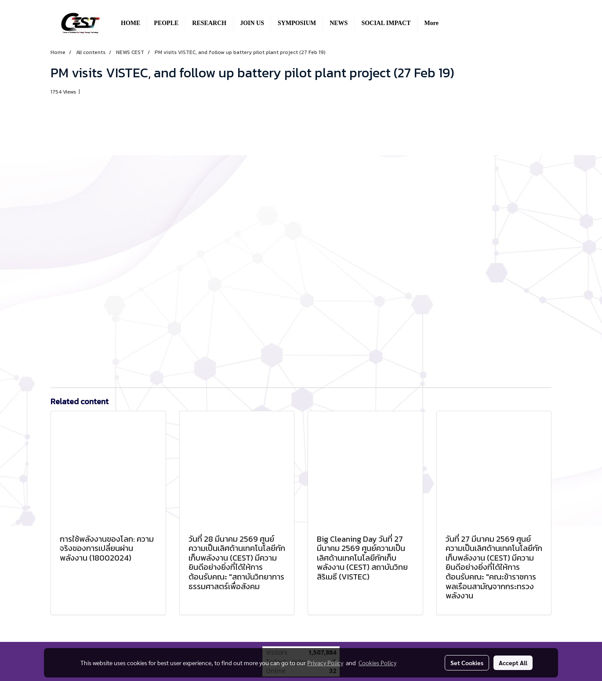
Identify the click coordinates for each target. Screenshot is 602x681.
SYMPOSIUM (297, 23)
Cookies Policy (377, 663)
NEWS (339, 23)
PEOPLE (166, 23)
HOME (130, 23)
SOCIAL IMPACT (385, 23)
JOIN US (252, 23)
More (431, 23)
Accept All (513, 663)
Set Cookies (466, 663)
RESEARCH (209, 23)
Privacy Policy (325, 663)
